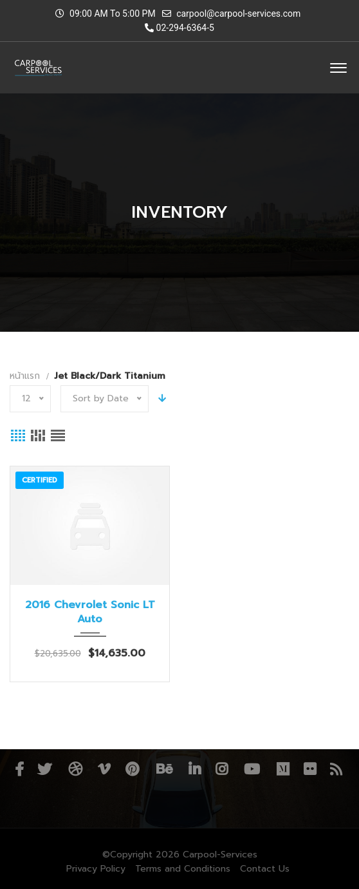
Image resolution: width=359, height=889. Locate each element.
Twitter (44, 769)
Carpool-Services (220, 854)
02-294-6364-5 (179, 28)
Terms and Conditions (182, 868)
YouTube (252, 769)
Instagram (222, 769)
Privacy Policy (95, 868)
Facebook (19, 769)
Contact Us (265, 868)
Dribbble (75, 769)
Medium (283, 769)
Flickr (310, 769)
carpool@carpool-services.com (238, 13)
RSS (336, 769)
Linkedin (195, 769)
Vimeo (104, 769)
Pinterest (132, 769)
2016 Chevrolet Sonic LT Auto (90, 612)
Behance (164, 769)
